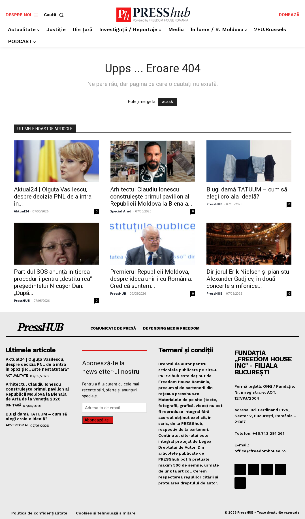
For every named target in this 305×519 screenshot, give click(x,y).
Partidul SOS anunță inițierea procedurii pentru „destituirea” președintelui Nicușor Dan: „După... (53, 282)
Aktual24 (21, 211)
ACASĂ (167, 102)
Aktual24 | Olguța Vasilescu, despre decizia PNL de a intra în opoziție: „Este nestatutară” (37, 364)
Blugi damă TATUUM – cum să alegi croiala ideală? (246, 193)
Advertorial (17, 423)
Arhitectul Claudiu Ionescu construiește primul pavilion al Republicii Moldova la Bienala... (151, 196)
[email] (114, 408)
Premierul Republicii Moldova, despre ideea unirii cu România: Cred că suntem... (151, 278)
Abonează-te (96, 420)
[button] (55, 15)
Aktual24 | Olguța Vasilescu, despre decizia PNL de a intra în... (52, 196)
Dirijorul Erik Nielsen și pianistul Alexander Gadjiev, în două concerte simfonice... (248, 278)
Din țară (13, 404)
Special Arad (120, 211)
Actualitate (17, 375)
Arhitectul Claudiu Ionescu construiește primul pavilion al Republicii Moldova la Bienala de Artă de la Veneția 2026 (38, 390)
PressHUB (214, 204)
